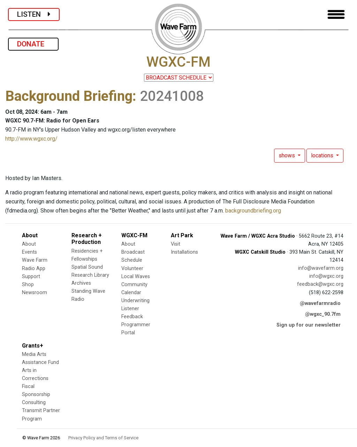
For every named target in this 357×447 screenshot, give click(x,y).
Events (29, 252)
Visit (175, 244)
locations (323, 155)
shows (287, 155)
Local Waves (135, 277)
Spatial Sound (87, 267)
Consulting (34, 402)
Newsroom (34, 293)
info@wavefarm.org (320, 268)
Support (31, 277)
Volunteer (132, 268)
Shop (28, 285)
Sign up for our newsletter (308, 325)
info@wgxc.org (326, 276)
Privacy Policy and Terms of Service (103, 437)
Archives (81, 283)
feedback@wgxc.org (320, 284)
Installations (184, 252)
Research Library (90, 275)
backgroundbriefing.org (253, 210)
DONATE (33, 44)
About (29, 244)
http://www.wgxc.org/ (31, 138)
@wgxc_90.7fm (323, 314)
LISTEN (34, 14)
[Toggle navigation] (336, 14)
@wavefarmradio (320, 303)
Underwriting (135, 301)
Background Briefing (68, 96)
